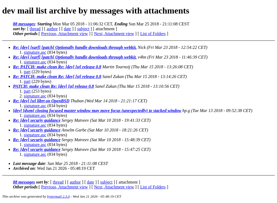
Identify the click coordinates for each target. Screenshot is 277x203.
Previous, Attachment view (64, 33)
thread (35, 28)
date (67, 28)
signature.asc (35, 52)
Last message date (29, 163)
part (27, 71)
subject (83, 28)
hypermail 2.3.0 (58, 196)
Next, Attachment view (114, 33)
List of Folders (153, 33)
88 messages (24, 24)
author (52, 28)
